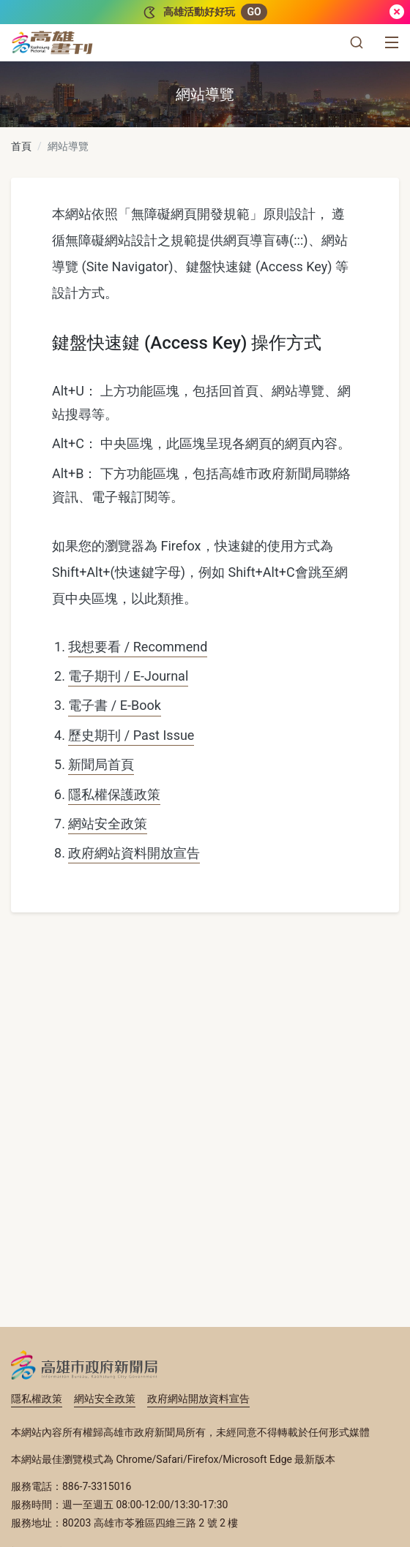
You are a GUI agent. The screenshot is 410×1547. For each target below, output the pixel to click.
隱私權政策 (36, 1398)
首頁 (21, 146)
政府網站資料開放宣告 (134, 853)
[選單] (391, 42)
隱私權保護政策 (114, 794)
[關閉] (397, 12)
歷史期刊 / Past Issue (131, 735)
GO (254, 12)
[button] (356, 42)
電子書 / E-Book (114, 705)
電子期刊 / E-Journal (128, 676)
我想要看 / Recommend (137, 646)
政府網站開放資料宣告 (198, 1398)
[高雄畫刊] (52, 42)
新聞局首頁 (101, 764)
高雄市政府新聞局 (84, 1365)
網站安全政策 (107, 823)
